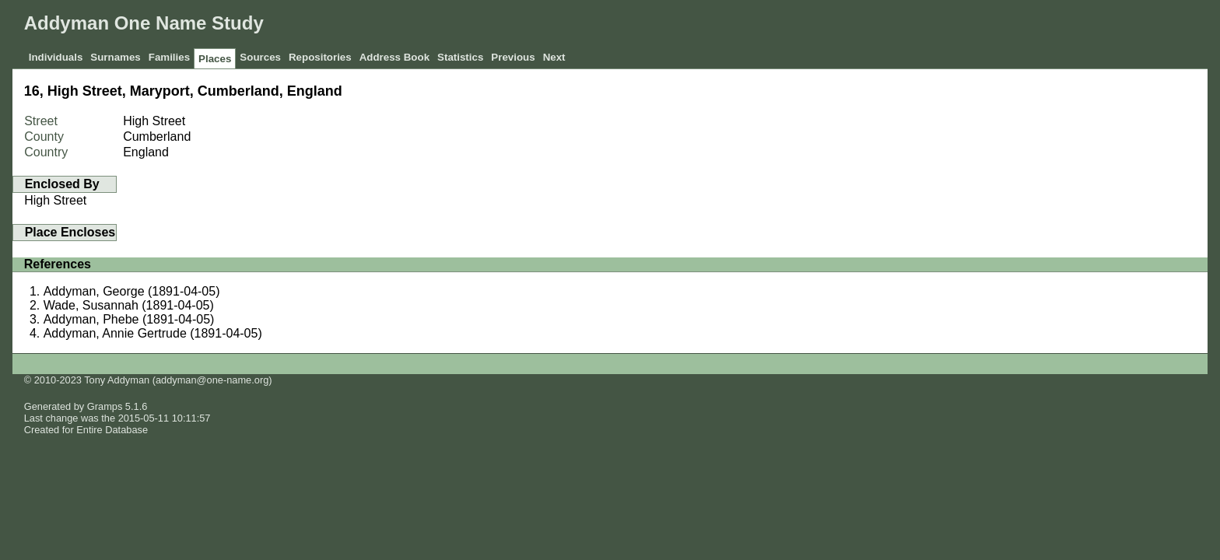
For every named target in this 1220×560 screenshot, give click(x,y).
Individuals (56, 57)
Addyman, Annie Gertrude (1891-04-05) (153, 333)
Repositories (320, 57)
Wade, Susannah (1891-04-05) (129, 305)
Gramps (105, 406)
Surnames (115, 57)
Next (554, 57)
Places (214, 59)
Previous (513, 57)
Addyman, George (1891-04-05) (132, 291)
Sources (260, 57)
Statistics (460, 57)
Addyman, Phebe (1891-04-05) (129, 319)
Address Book (394, 57)
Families (169, 57)
